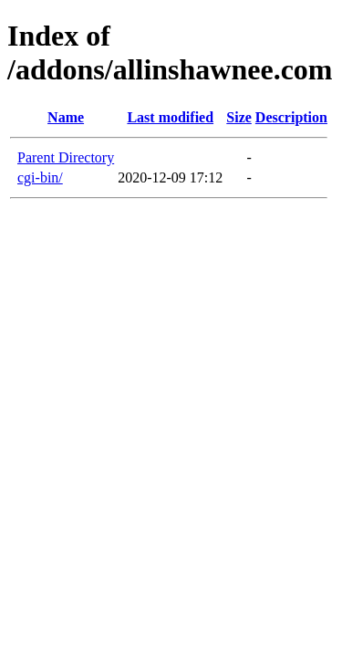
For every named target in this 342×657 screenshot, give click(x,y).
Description (291, 117)
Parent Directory (65, 157)
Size (239, 117)
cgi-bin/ (40, 177)
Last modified (170, 117)
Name (65, 117)
